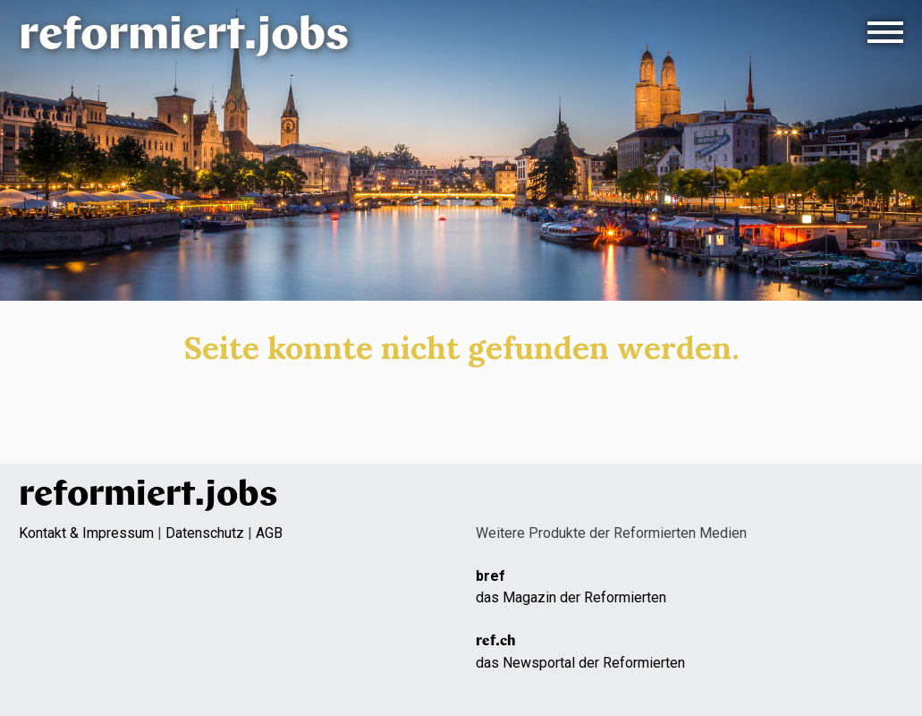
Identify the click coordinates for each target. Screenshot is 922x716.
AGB (269, 532)
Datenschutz (204, 532)
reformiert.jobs (184, 37)
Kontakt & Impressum (86, 532)
